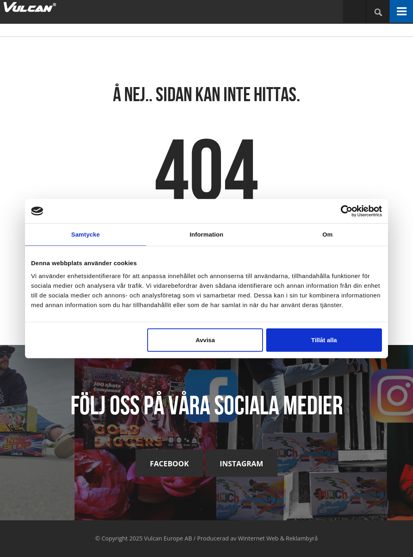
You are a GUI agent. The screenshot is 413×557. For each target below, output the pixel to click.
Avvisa (205, 339)
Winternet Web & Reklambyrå (278, 538)
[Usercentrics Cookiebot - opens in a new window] (346, 211)
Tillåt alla (324, 339)
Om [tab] (327, 234)
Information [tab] (206, 234)
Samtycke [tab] (85, 234)
